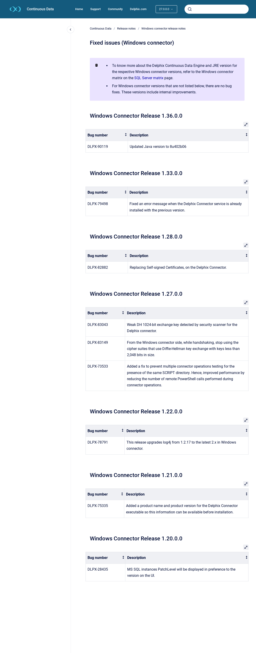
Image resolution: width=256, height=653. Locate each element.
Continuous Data (40, 9)
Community (115, 9)
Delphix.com (138, 9)
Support (95, 9)
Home (79, 9)
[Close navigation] (70, 29)
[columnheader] (107, 135)
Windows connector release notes (163, 28)
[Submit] (189, 9)
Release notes (126, 28)
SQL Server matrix (148, 78)
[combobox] (216, 9)
